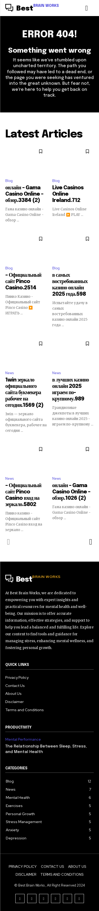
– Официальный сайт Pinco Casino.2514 (23, 282)
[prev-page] (8, 542)
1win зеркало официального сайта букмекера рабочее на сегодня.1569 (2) (24, 392)
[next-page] (90, 542)
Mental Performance (23, 739)
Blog (9, 181)
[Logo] (32, 8)
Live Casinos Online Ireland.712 (67, 194)
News (9, 373)
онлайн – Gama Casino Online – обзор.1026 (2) (71, 492)
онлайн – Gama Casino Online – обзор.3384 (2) (24, 194)
